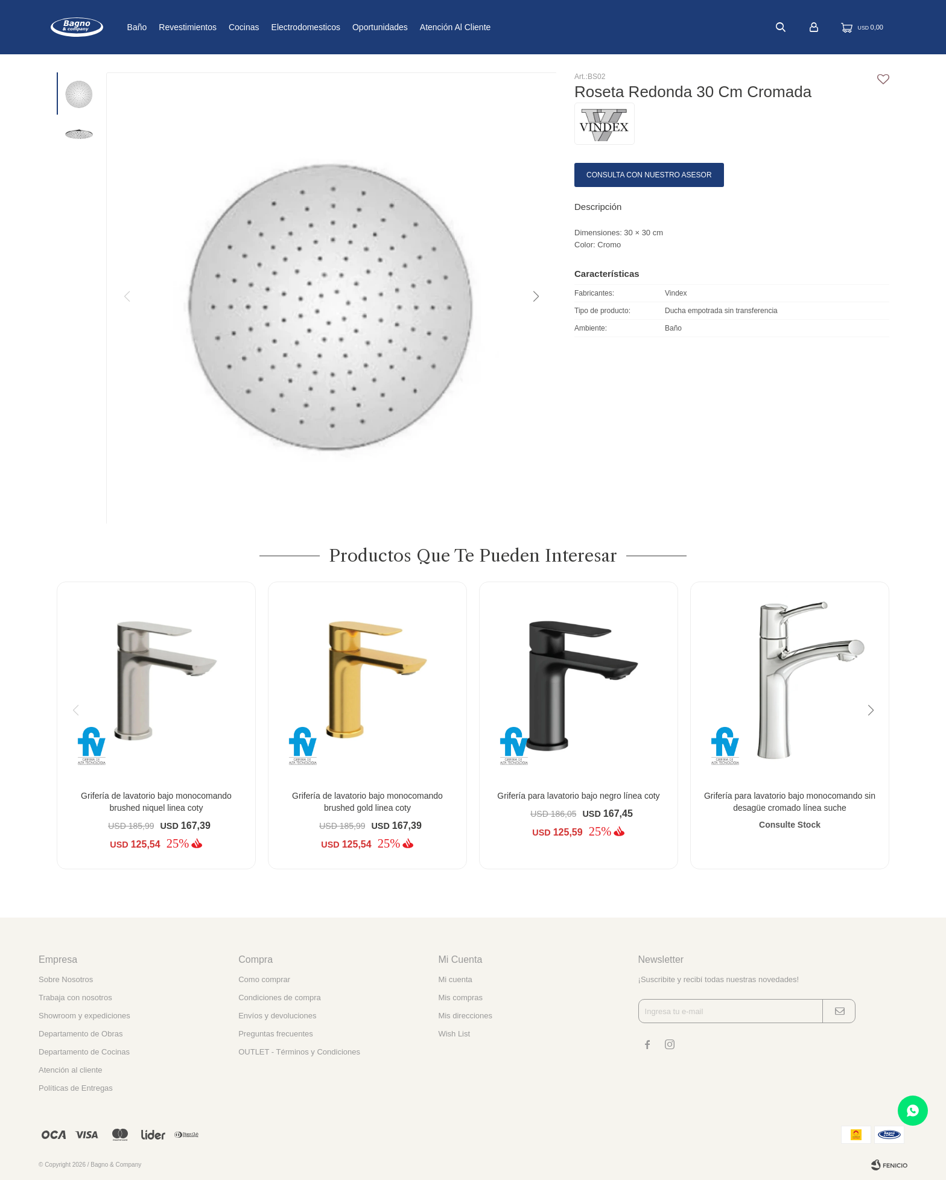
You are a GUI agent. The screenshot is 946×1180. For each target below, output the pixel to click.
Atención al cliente (495, 27)
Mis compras (460, 997)
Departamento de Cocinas (84, 1051)
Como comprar (264, 979)
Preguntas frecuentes (275, 1033)
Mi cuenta (455, 979)
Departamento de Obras (80, 1033)
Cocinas (283, 27)
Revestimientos (227, 27)
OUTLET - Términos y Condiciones (299, 1051)
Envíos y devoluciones (277, 1015)
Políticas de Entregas (76, 1088)
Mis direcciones (465, 1015)
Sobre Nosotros (66, 979)
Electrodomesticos (345, 27)
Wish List (454, 1033)
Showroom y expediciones (84, 1015)
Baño (176, 27)
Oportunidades (420, 27)
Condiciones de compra (279, 997)
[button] (535, 297)
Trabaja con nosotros (75, 997)
